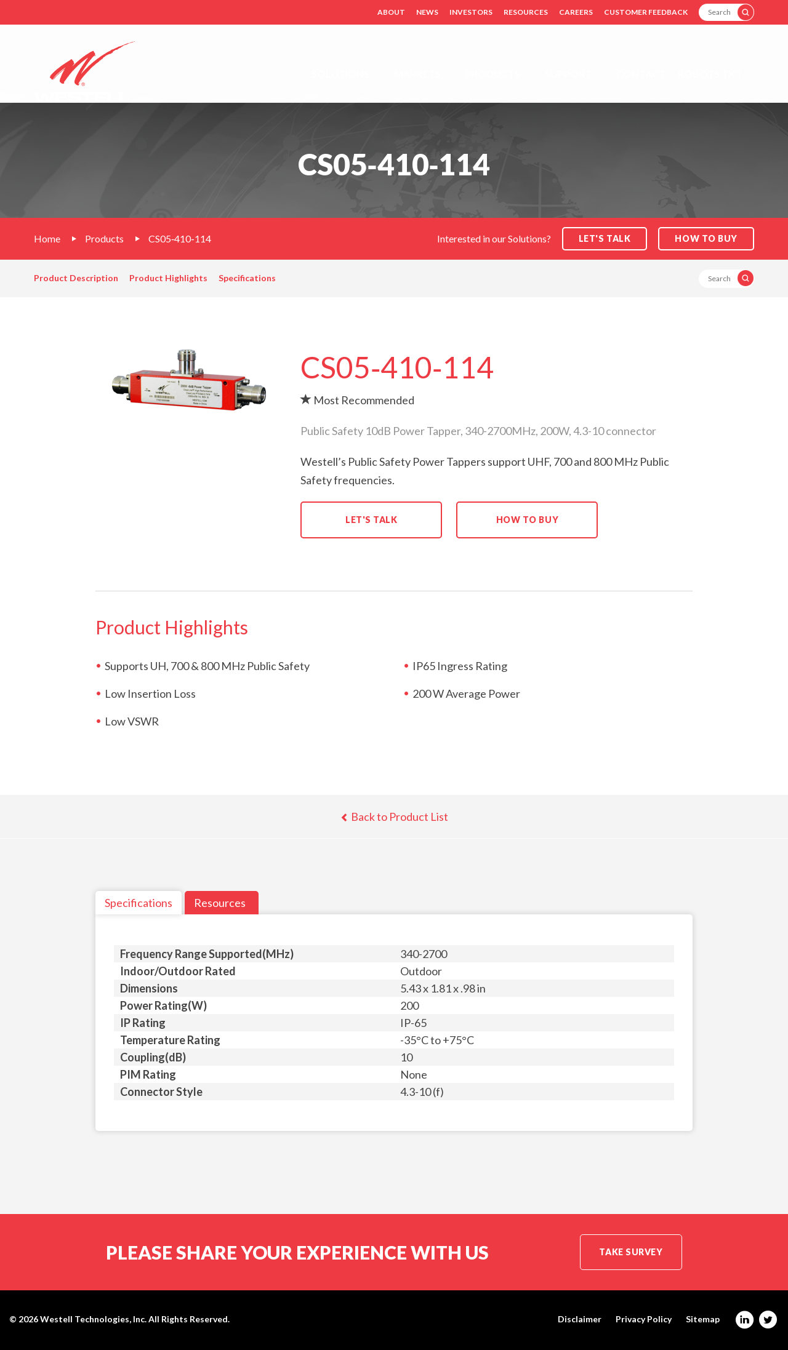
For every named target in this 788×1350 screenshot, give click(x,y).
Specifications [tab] (138, 902)
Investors (470, 12)
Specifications (247, 278)
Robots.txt (710, 73)
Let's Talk (371, 519)
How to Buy (706, 238)
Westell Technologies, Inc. (93, 1319)
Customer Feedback (646, 12)
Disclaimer (579, 1319)
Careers (576, 12)
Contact (640, 73)
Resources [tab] (220, 902)
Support (568, 73)
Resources (526, 12)
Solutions (340, 73)
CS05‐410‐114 (179, 238)
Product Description (76, 278)
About (391, 12)
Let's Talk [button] (605, 238)
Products (492, 73)
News (427, 12)
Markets (417, 73)
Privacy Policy (644, 1319)
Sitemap (703, 1319)
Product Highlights (168, 278)
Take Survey (630, 1252)
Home (47, 238)
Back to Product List (394, 816)
